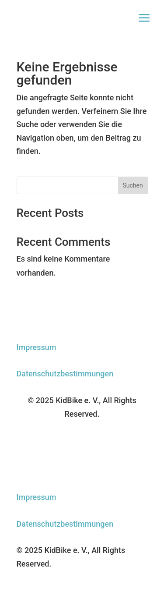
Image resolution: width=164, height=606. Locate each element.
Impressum (36, 347)
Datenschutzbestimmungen (65, 373)
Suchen (132, 185)
